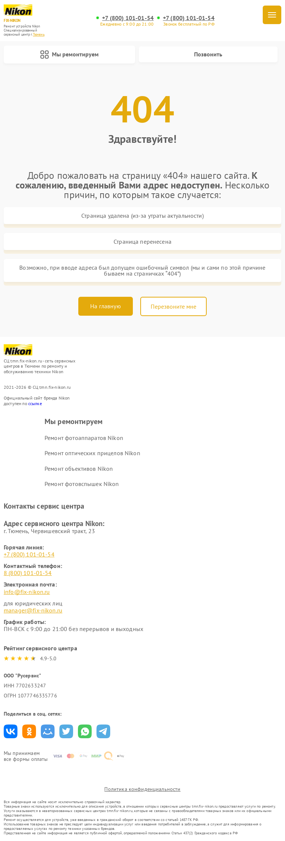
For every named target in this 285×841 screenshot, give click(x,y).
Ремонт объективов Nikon (79, 468)
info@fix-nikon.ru (27, 591)
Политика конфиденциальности (142, 789)
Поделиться (10, 731)
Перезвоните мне (173, 306)
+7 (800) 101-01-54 (128, 18)
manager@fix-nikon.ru (33, 610)
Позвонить (208, 54)
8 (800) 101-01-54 (28, 572)
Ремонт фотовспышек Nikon (82, 483)
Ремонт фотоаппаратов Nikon (84, 437)
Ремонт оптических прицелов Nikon (92, 453)
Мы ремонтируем (69, 54)
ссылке (35, 403)
